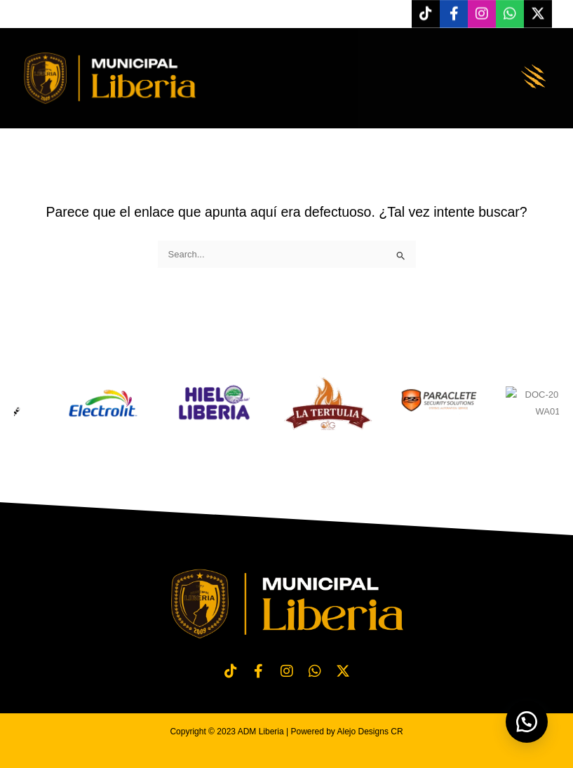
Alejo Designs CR (370, 731)
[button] (533, 78)
